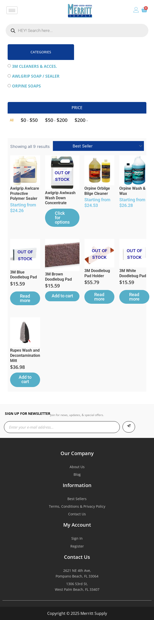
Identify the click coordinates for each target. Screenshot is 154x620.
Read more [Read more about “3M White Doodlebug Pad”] (134, 297)
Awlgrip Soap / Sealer (36, 76)
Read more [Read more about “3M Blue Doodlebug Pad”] (25, 298)
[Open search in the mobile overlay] (77, 30)
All (12, 120)
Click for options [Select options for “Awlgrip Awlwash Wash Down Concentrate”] (62, 218)
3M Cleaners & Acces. (34, 66)
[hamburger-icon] (11, 10)
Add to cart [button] (62, 295)
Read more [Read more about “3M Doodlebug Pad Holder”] (99, 297)
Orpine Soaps (26, 86)
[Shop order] (98, 146)
